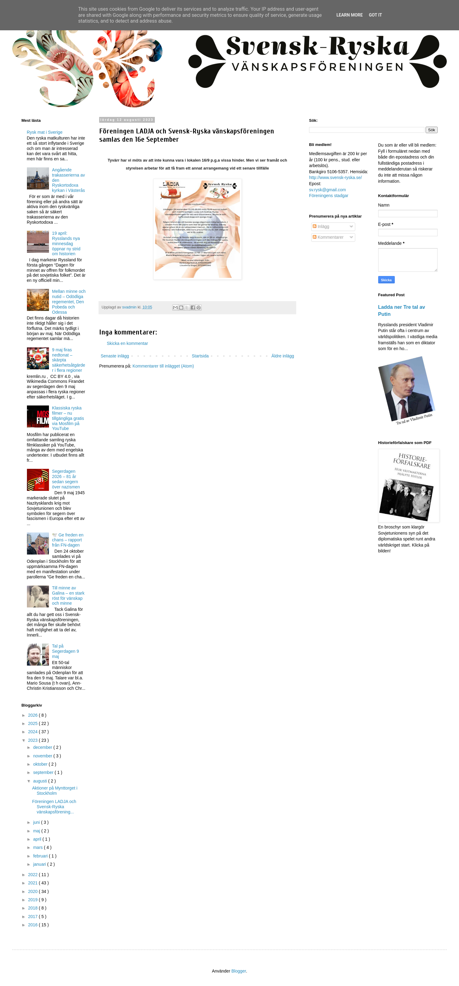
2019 (33, 899)
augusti (40, 781)
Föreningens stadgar (328, 195)
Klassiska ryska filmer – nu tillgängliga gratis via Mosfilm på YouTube (68, 418)
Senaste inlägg (115, 355)
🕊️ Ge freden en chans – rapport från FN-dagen (68, 540)
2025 (33, 723)
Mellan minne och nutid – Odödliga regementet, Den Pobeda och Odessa (69, 301)
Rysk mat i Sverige (45, 132)
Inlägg (321, 226)
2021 (33, 882)
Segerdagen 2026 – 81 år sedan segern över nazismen (66, 479)
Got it (375, 15)
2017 (33, 916)
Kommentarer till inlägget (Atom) (163, 366)
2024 (33, 731)
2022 (33, 874)
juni (37, 822)
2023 (33, 740)
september (43, 772)
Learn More (349, 15)
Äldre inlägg (282, 355)
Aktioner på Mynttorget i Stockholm (54, 791)
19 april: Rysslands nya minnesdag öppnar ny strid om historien (66, 243)
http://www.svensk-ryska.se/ (335, 177)
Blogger (238, 971)
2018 (33, 908)
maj (37, 830)
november (43, 755)
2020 (33, 891)
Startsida (200, 355)
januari (40, 864)
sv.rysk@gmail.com (327, 189)
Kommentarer (328, 237)
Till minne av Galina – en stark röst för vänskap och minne (68, 595)
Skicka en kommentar (127, 343)
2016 (33, 924)
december (43, 747)
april (37, 839)
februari (41, 855)
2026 (33, 715)
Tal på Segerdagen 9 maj (65, 651)
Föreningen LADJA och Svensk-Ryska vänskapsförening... (54, 806)
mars (38, 847)
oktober (41, 764)
